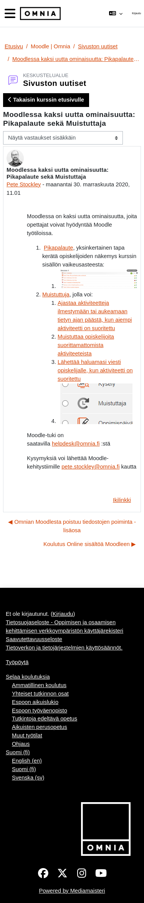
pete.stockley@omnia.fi (90, 467)
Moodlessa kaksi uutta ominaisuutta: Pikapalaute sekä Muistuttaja (75, 59)
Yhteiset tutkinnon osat (40, 694)
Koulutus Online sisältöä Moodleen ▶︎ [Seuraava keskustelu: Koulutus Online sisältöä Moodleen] (89, 544)
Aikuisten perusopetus (39, 727)
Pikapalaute (58, 248)
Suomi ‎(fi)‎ (18, 752)
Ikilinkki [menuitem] (122, 500)
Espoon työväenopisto (39, 710)
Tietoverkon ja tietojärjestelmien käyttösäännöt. (64, 648)
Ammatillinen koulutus (39, 685)
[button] (115, 13)
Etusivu (14, 46)
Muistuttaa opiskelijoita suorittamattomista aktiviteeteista (86, 345)
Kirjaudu (136, 13)
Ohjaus (21, 744)
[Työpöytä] (39, 13)
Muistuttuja (56, 294)
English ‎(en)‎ (27, 761)
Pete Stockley (24, 184)
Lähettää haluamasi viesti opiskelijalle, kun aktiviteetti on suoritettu (95, 370)
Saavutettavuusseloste (34, 639)
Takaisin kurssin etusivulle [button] (46, 100)
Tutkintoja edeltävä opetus (44, 718)
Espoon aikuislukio (35, 702)
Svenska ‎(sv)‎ (28, 778)
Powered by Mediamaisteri (72, 891)
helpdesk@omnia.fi (75, 444)
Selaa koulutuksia (28, 677)
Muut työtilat (27, 735)
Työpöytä (17, 662)
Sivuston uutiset (98, 46)
